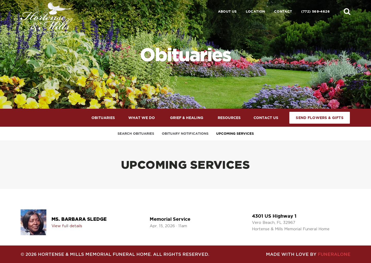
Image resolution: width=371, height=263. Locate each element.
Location (255, 11)
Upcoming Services (235, 133)
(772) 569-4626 (315, 11)
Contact (283, 11)
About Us (227, 11)
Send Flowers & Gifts (319, 118)
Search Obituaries (135, 133)
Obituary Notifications (185, 133)
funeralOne (334, 254)
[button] (347, 11)
